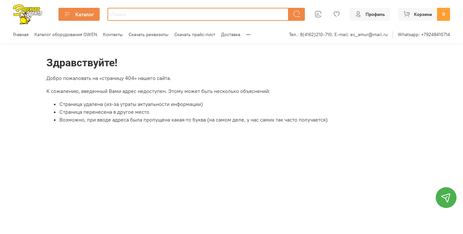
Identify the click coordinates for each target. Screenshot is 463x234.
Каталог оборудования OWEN (65, 34)
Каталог (79, 14)
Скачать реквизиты (149, 34)
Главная (21, 34)
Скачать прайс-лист (194, 34)
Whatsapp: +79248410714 (424, 34)
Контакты (113, 34)
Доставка (230, 34)
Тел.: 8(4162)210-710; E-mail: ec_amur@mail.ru (338, 34)
